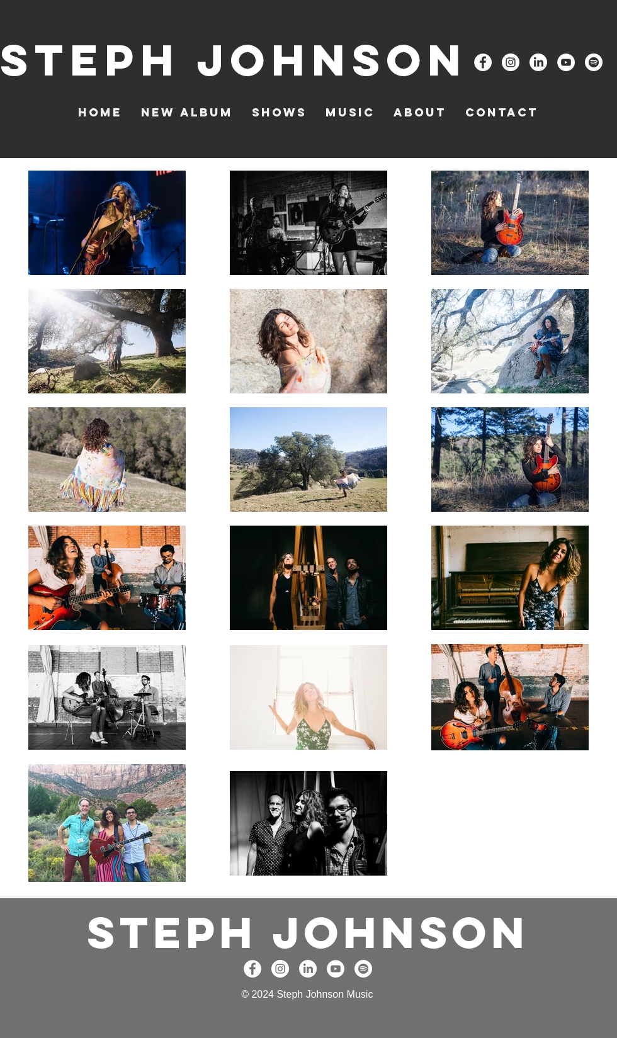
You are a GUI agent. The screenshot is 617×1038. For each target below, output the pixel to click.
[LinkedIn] (538, 62)
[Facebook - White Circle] (483, 62)
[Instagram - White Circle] (510, 62)
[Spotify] (594, 62)
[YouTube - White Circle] (566, 62)
